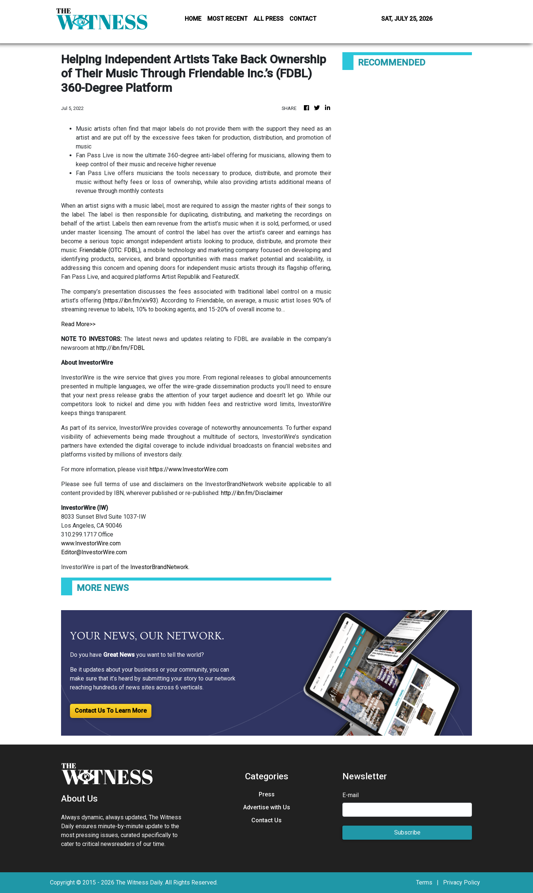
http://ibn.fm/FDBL (120, 347)
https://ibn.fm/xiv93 (130, 300)
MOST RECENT (227, 18)
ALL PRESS (269, 18)
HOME (193, 18)
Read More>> (78, 324)
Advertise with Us (266, 807)
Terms (424, 882)
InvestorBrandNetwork (159, 567)
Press (267, 794)
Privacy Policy (461, 882)
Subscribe (407, 832)
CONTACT (302, 18)
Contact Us (266, 820)
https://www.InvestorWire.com (189, 469)
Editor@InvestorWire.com (94, 552)
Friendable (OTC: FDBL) (109, 250)
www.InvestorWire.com (91, 543)
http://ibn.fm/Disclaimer (252, 492)
